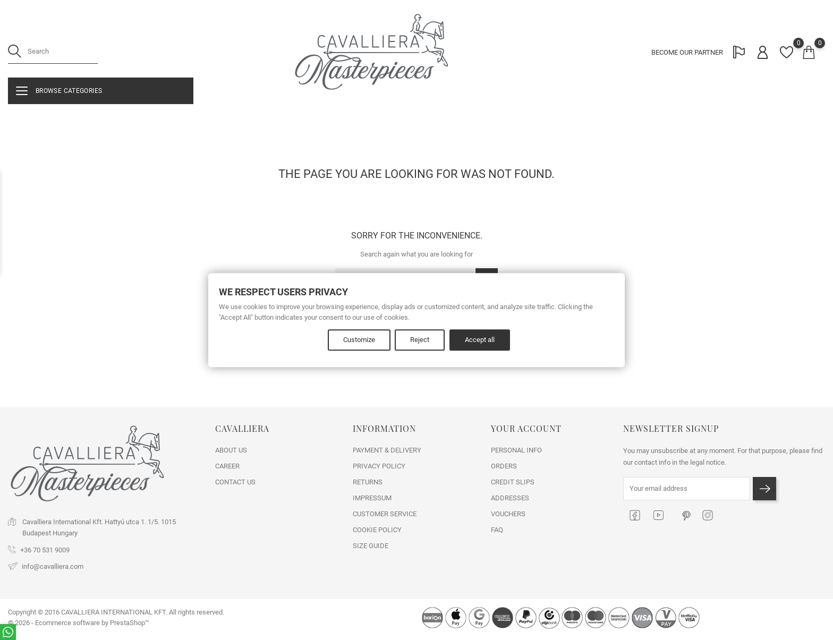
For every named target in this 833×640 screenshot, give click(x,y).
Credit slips (512, 482)
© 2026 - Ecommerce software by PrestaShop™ (78, 623)
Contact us (235, 482)
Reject (420, 340)
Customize (359, 340)
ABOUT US (231, 450)
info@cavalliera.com (52, 566)
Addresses (510, 498)
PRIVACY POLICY (379, 466)
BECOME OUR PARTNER (685, 53)
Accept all (481, 340)
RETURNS (367, 482)
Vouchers (508, 514)
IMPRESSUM (372, 498)
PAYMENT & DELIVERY (387, 450)
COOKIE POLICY (377, 530)
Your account (526, 428)
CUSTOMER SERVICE (384, 514)
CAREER (227, 466)
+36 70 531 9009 (45, 550)
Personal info (516, 450)
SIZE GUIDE (370, 546)
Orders (504, 466)
